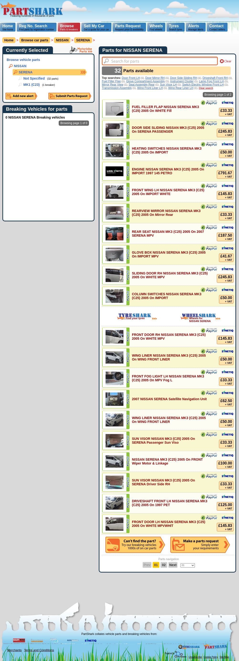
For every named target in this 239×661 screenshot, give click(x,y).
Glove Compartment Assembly (145, 81)
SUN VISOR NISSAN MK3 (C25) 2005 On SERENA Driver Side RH (163, 482)
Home (7, 26)
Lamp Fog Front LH (211, 81)
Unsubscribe (195, 657)
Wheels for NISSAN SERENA (200, 319)
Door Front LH (131, 78)
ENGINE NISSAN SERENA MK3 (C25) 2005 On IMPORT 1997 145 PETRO (168, 171)
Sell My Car (94, 26)
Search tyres (175, 27)
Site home (7, 27)
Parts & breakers (69, 27)
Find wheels (156, 27)
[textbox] (160, 61)
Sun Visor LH (168, 84)
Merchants (14, 650)
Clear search (206, 88)
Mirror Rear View (112, 84)
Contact (216, 26)
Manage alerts (195, 27)
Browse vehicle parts (23, 60)
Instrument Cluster (182, 81)
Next (173, 565)
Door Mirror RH (155, 78)
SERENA (83, 40)
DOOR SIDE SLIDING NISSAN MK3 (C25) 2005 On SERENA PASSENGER (168, 129)
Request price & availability (129, 27)
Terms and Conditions (39, 650)
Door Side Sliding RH (183, 78)
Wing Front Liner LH (150, 88)
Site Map (224, 657)
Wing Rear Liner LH (180, 88)
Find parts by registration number (36, 27)
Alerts (193, 26)
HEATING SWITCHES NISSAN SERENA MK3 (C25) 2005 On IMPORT (167, 150)
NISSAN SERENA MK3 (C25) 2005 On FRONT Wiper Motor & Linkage (167, 461)
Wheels (156, 26)
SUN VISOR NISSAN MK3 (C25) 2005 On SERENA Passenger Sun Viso (163, 440)
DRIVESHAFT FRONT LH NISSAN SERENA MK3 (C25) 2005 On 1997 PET (169, 503)
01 (156, 565)
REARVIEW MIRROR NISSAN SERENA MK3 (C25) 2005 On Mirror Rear (166, 213)
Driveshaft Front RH (215, 78)
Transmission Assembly (117, 88)
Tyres (174, 26)
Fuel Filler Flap (111, 81)
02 (164, 565)
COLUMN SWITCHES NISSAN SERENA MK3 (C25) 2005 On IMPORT (166, 296)
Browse (67, 26)
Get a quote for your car (96, 27)
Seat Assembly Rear (142, 84)
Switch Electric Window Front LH (203, 84)
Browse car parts (34, 40)
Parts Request (128, 26)
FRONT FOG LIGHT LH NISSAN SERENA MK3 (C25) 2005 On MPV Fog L (168, 378)
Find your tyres (135, 318)
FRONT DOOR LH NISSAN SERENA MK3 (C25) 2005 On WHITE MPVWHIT (168, 524)
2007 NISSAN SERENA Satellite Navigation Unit (169, 399)
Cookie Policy (210, 657)
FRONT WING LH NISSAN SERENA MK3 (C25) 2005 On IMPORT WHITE (168, 192)
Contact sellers (217, 27)
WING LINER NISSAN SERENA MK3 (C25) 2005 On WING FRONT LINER (169, 357)
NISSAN (62, 40)
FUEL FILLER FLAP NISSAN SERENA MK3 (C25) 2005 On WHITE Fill (165, 109)
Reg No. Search (33, 26)
